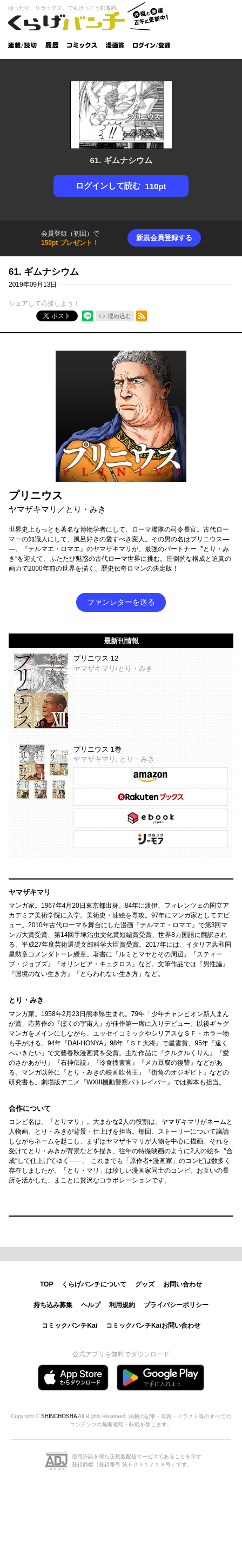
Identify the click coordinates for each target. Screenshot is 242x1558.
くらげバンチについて (94, 1284)
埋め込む (119, 316)
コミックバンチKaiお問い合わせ (153, 1325)
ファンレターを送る (121, 602)
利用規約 (122, 1305)
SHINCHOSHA (59, 1416)
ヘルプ (90, 1305)
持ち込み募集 (52, 1305)
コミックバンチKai (69, 1325)
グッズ (144, 1284)
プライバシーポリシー (176, 1305)
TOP (46, 1284)
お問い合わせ (182, 1284)
